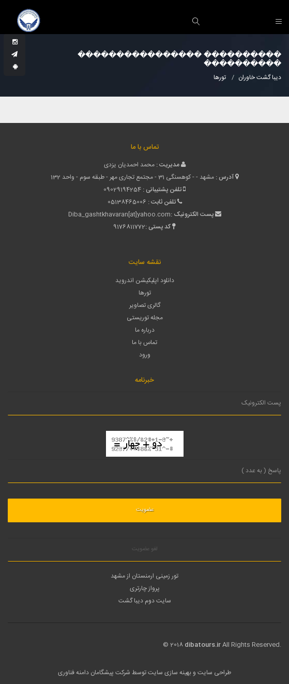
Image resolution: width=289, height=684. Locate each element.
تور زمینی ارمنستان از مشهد (144, 576)
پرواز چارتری (145, 588)
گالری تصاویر (144, 305)
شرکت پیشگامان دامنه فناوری (94, 672)
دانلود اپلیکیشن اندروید (144, 280)
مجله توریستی (145, 318)
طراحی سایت (214, 672)
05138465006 (127, 202)
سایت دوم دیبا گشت (144, 601)
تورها (145, 293)
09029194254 (122, 189)
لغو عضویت (145, 549)
